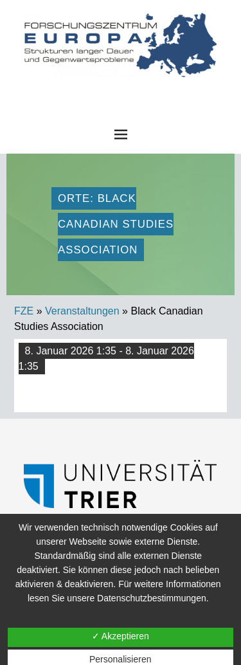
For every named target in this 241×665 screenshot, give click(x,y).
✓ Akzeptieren (120, 636)
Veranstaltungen (82, 310)
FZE (120, 89)
